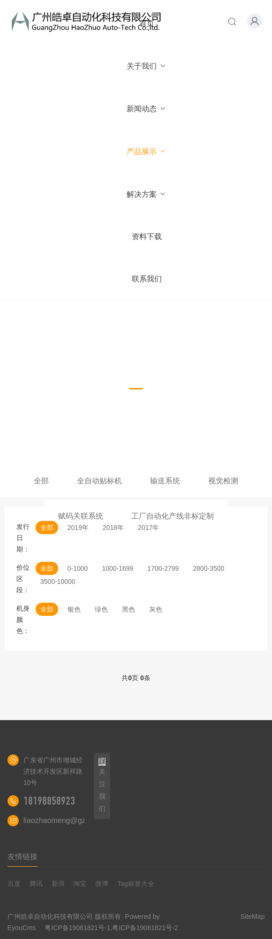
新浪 (58, 883)
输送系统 (165, 481)
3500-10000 (58, 581)
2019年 (78, 527)
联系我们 (147, 279)
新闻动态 (146, 109)
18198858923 (49, 801)
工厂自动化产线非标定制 (172, 516)
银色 (74, 609)
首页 (146, 23)
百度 (14, 883)
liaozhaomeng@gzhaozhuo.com (77, 820)
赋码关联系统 (80, 516)
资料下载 (147, 237)
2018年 (113, 527)
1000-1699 (117, 568)
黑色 (128, 609)
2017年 (148, 527)
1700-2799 (163, 568)
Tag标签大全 (135, 883)
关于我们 (146, 66)
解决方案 (146, 194)
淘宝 (79, 883)
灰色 (155, 609)
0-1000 (78, 568)
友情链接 (23, 857)
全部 (41, 481)
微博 (101, 883)
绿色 (101, 609)
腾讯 (36, 883)
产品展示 (146, 151)
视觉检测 (223, 481)
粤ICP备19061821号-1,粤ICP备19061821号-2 (111, 927)
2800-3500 (208, 568)
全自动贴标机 (99, 481)
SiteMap (252, 916)
